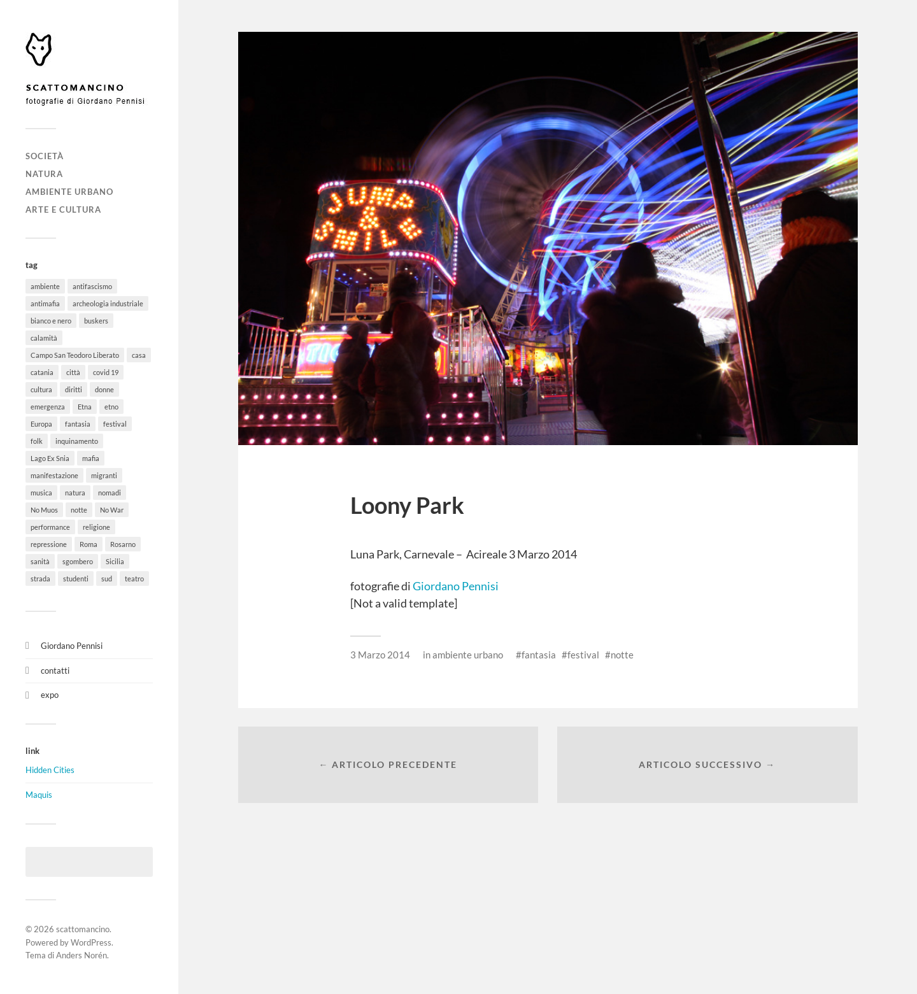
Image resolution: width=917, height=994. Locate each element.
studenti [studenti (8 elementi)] (76, 578)
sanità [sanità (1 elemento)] (40, 561)
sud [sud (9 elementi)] (106, 578)
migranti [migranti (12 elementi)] (104, 475)
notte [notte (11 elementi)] (79, 510)
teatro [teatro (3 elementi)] (134, 578)
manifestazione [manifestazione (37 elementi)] (54, 475)
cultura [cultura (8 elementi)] (41, 389)
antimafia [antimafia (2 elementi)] (45, 303)
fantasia (539, 654)
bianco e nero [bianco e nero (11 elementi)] (51, 320)
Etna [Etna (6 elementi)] (85, 406)
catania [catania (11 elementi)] (42, 372)
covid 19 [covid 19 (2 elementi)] (105, 372)
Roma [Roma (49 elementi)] (88, 544)
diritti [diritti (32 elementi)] (73, 389)
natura (44, 174)
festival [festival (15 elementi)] (115, 424)
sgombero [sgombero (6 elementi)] (77, 561)
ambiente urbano (69, 192)
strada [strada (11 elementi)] (40, 578)
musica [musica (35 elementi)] (41, 492)
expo (50, 695)
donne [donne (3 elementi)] (104, 389)
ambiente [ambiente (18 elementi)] (45, 286)
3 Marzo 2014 (380, 654)
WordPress (91, 942)
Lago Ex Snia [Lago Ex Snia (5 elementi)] (50, 458)
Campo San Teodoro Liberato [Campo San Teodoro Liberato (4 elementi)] (75, 355)
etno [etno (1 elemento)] (111, 406)
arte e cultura (63, 209)
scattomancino (83, 929)
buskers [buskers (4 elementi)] (96, 320)
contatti (55, 670)
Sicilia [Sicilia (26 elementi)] (115, 561)
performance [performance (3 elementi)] (50, 527)
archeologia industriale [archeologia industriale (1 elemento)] (108, 303)
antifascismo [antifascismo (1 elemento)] (92, 286)
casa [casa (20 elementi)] (139, 355)
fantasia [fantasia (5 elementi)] (77, 424)
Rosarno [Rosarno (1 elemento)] (123, 544)
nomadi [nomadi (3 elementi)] (109, 492)
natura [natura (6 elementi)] (75, 492)
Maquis (38, 795)
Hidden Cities (50, 770)
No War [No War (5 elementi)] (112, 510)
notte (622, 654)
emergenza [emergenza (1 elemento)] (48, 406)
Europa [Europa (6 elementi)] (41, 424)
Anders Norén (81, 955)
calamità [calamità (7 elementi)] (44, 338)
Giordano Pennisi (72, 646)
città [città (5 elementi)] (73, 372)
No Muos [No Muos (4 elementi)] (44, 510)
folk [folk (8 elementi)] (37, 441)
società (44, 156)
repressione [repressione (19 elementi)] (49, 544)
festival (583, 654)
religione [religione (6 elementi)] (96, 527)
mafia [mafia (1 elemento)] (90, 458)
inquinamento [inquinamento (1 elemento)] (76, 441)
